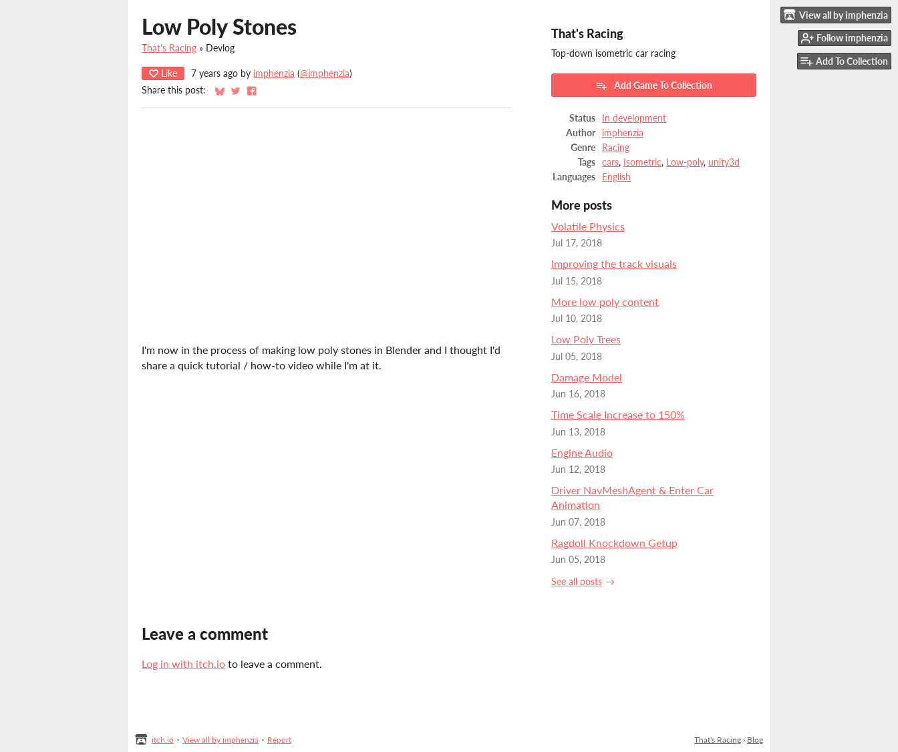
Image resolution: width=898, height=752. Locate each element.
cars (610, 162)
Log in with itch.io (183, 663)
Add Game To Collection (653, 85)
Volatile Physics (588, 226)
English (616, 177)
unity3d (724, 162)
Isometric (642, 162)
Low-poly (685, 162)
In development (634, 118)
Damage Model (586, 377)
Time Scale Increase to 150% (618, 414)
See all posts (576, 581)
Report (279, 740)
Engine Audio (582, 452)
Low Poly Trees (586, 339)
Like (163, 73)
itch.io (163, 740)
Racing (615, 147)
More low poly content (605, 301)
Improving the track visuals (614, 263)
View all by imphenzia (220, 740)
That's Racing (169, 48)
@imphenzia (324, 73)
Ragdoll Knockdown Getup (614, 542)
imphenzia (274, 73)
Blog (755, 740)
